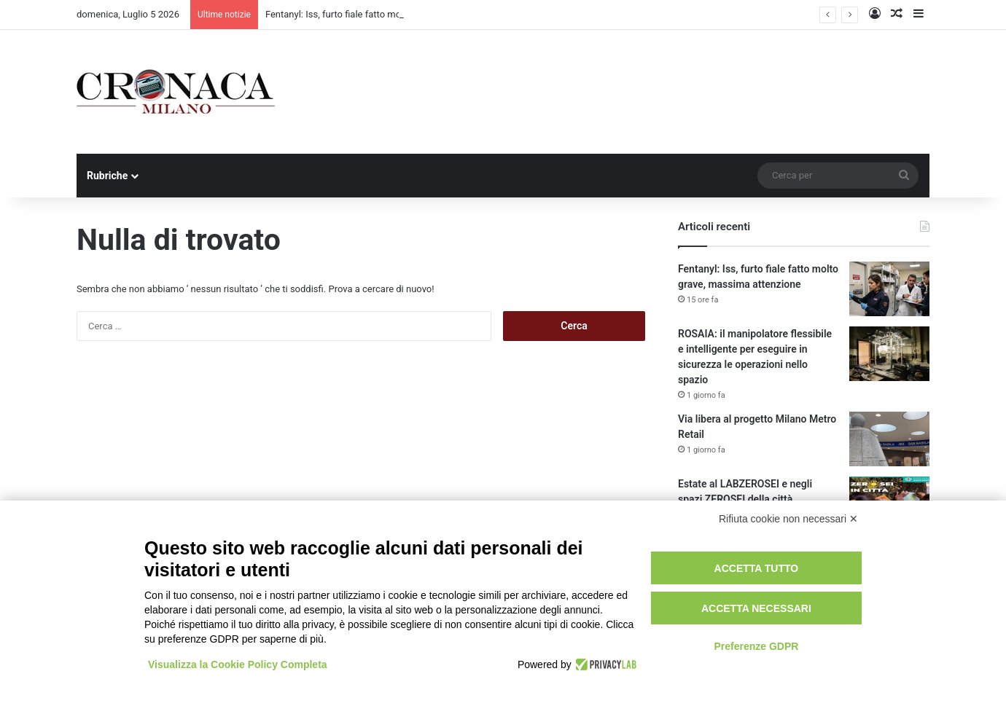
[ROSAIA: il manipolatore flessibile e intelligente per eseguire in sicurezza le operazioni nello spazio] (889, 353)
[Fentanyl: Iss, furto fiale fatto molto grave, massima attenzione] (889, 289)
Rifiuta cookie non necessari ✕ (788, 519)
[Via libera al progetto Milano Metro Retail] (889, 439)
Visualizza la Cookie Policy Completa (237, 664)
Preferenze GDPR (756, 646)
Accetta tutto (756, 568)
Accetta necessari (756, 608)
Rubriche (107, 175)
